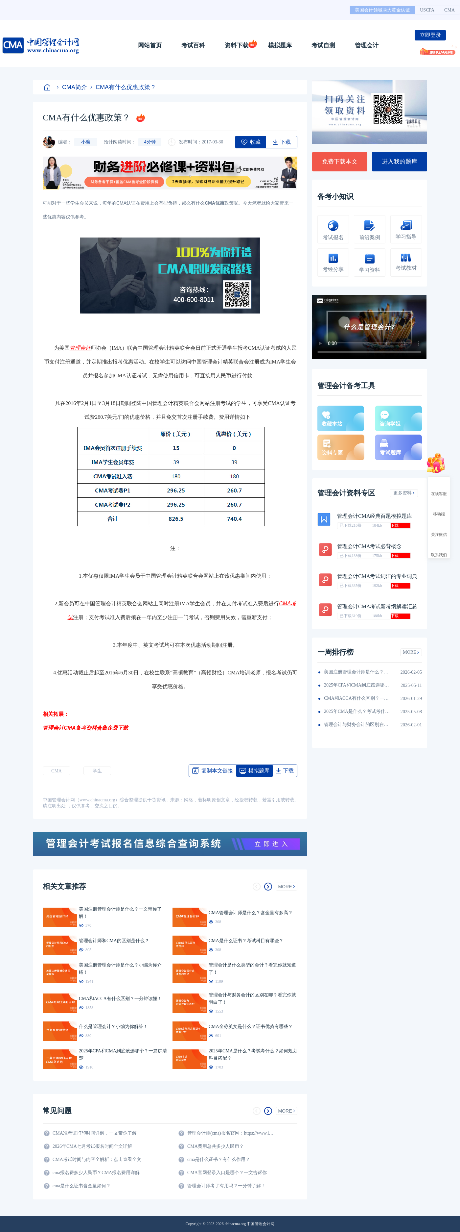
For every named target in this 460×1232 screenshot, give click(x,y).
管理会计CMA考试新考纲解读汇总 (377, 606)
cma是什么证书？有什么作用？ (218, 1159)
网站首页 (150, 45)
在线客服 (439, 488)
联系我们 (439, 549)
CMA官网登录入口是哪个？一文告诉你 (227, 1172)
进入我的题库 (399, 161)
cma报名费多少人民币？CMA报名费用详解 (96, 1172)
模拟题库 (280, 45)
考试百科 (193, 45)
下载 (395, 525)
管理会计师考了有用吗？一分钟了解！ (226, 1185)
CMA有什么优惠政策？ (123, 87)
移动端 (439, 508)
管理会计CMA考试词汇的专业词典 (377, 576)
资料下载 (236, 45)
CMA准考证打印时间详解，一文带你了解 (95, 1133)
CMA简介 (72, 87)
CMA (449, 10)
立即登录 (430, 35)
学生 (97, 770)
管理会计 (367, 45)
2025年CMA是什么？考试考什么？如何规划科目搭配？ (357, 711)
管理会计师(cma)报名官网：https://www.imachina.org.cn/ (231, 1133)
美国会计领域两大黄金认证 (382, 10)
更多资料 (404, 492)
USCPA (427, 10)
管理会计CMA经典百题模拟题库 (374, 516)
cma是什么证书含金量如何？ (82, 1185)
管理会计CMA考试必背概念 (369, 546)
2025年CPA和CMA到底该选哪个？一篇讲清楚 (357, 685)
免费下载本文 (339, 161)
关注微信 (439, 529)
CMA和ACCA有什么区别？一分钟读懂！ (357, 698)
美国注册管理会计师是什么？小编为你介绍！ (357, 671)
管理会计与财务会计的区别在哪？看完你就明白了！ (357, 724)
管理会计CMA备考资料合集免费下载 (85, 728)
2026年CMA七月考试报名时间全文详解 (92, 1146)
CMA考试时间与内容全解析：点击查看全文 (97, 1159)
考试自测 (323, 45)
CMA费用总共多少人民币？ (215, 1146)
